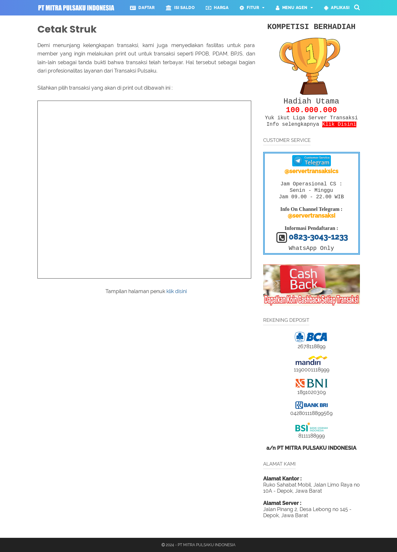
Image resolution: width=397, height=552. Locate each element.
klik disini (176, 291)
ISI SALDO (180, 7)
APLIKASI (337, 7)
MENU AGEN (291, 7)
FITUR (249, 7)
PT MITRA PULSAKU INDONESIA (206, 545)
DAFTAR (142, 7)
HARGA (217, 7)
